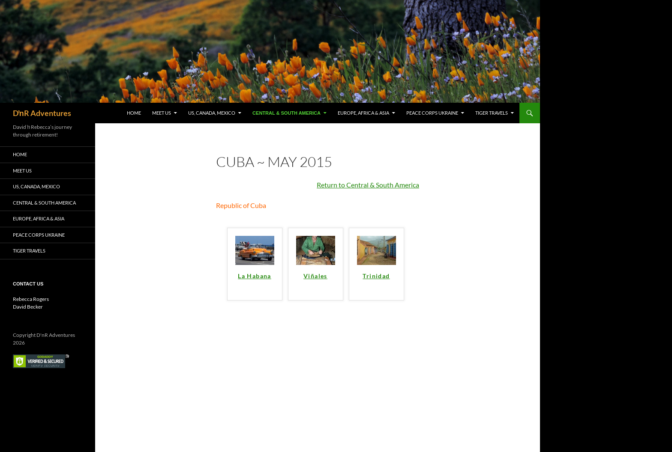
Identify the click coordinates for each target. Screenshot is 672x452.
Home (134, 113)
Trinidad (376, 276)
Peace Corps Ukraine (432, 113)
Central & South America (286, 113)
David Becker (28, 306)
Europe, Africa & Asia (363, 113)
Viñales (315, 276)
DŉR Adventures (42, 113)
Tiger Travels (491, 113)
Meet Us (161, 113)
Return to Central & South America (368, 185)
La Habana (254, 276)
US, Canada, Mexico (211, 113)
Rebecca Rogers (31, 299)
